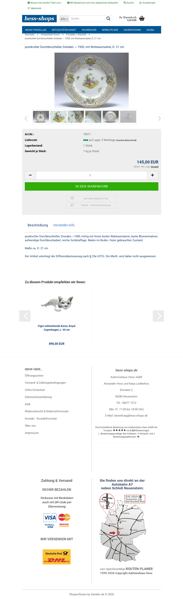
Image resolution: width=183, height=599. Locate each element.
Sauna (150, 29)
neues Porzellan (35, 29)
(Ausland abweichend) (126, 140)
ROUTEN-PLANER (139, 569)
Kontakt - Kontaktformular (41, 418)
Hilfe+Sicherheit (35, 390)
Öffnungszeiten (34, 375)
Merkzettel (34, 8)
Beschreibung (38, 225)
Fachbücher (89, 29)
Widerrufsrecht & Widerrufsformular (47, 411)
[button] (25, 118)
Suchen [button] (129, 2)
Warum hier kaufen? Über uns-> (45, 2)
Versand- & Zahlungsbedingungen (45, 382)
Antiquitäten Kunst (64, 29)
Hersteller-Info (64, 225)
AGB (27, 404)
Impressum (32, 433)
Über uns (30, 425)
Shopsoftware (78, 594)
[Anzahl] (91, 175)
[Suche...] (64, 18)
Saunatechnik (132, 29)
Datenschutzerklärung (38, 397)
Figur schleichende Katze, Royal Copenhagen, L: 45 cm (56, 328)
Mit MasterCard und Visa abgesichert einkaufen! (92, 2)
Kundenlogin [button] (147, 2)
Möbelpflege (110, 29)
